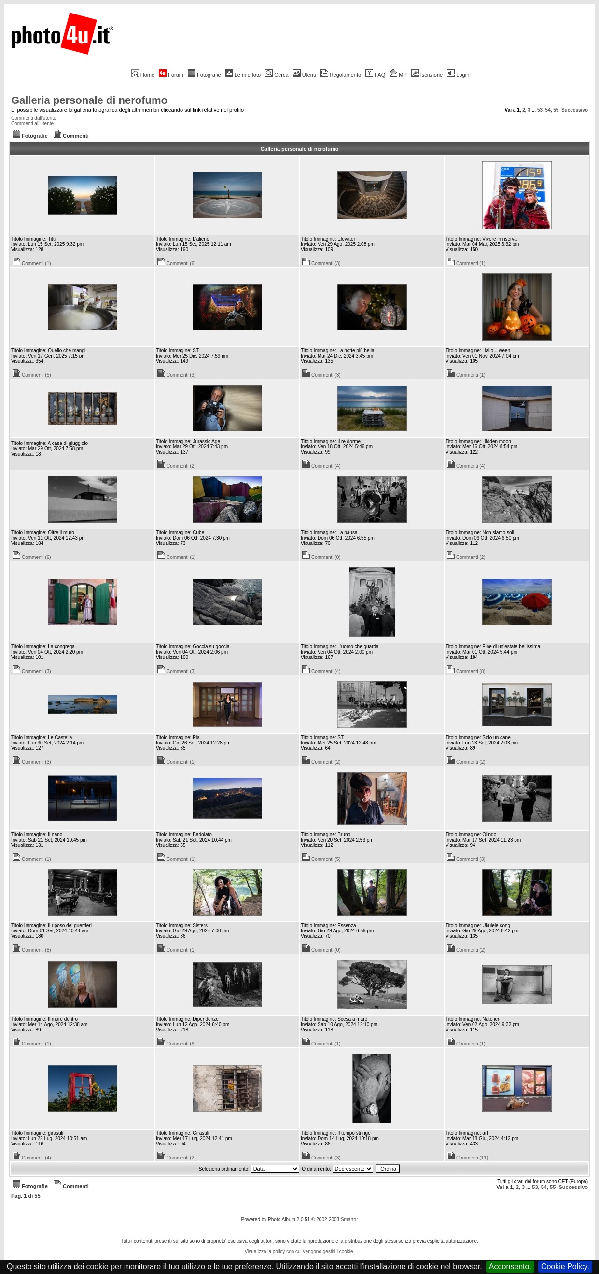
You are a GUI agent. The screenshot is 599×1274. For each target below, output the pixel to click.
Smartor (349, 1219)
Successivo (574, 110)
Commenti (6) (176, 263)
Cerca (276, 75)
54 (548, 110)
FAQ (375, 75)
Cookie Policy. (565, 1266)
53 (540, 110)
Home (142, 75)
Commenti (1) (32, 263)
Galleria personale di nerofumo (89, 100)
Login (458, 75)
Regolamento (340, 75)
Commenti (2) (176, 466)
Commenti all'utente (32, 123)
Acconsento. (510, 1266)
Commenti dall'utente (33, 118)
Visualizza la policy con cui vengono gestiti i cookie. (300, 1251)
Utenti (304, 75)
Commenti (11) (467, 1157)
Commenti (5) (32, 375)
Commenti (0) (321, 557)
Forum (171, 75)
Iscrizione (427, 75)
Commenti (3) (321, 263)
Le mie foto (243, 75)
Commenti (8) (466, 671)
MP (398, 75)
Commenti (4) (321, 466)
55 (555, 110)
